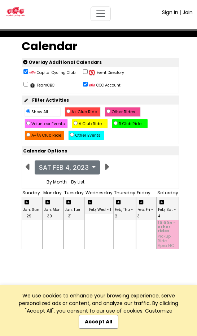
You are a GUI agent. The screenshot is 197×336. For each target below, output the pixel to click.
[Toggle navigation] (101, 13)
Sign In (170, 12)
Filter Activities (46, 100)
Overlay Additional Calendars (62, 62)
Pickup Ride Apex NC (166, 241)
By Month (57, 182)
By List (77, 182)
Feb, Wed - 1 (100, 209)
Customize (158, 310)
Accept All (98, 321)
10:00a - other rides (167, 227)
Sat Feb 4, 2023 (65, 167)
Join (188, 12)
